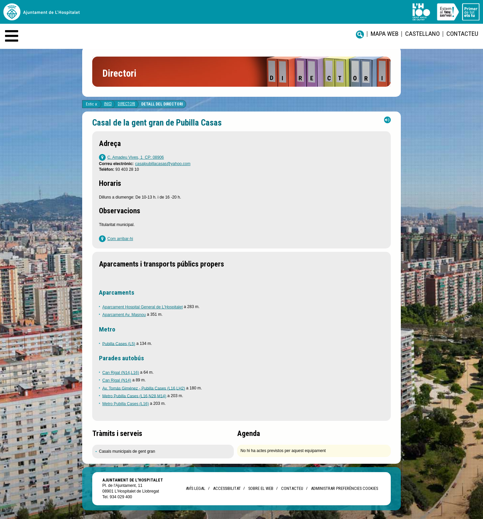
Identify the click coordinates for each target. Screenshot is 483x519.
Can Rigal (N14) (116, 380)
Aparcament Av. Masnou (124, 314)
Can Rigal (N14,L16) (120, 372)
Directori (126, 103)
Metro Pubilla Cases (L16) (125, 403)
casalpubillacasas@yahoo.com (163, 163)
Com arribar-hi (120, 238)
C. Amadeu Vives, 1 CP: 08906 (135, 157)
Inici (108, 103)
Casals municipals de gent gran (127, 451)
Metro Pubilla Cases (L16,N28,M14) (134, 395)
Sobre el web (260, 488)
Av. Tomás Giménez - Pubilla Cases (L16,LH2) (143, 388)
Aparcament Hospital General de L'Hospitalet (142, 307)
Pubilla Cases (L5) (118, 343)
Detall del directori (162, 104)
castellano (422, 34)
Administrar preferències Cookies (344, 488)
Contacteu (462, 34)
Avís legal (195, 488)
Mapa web (384, 34)
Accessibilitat (226, 488)
